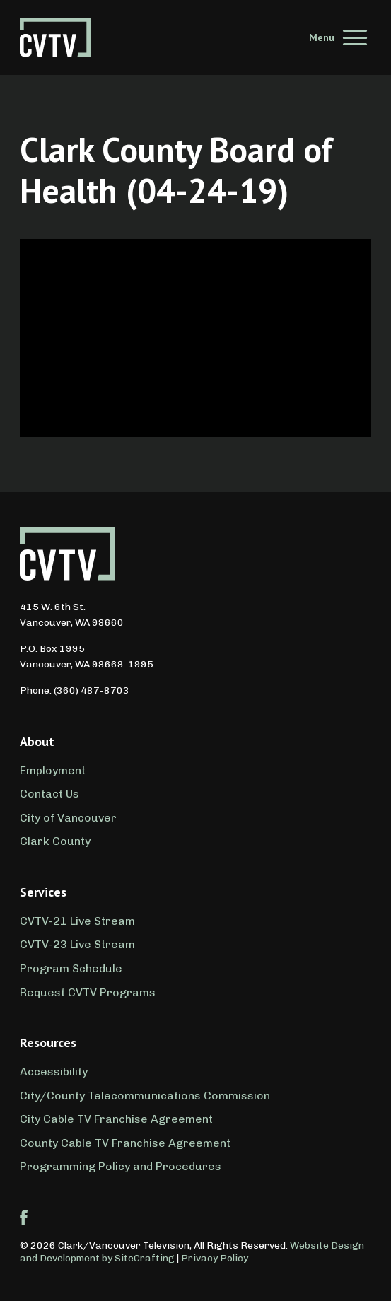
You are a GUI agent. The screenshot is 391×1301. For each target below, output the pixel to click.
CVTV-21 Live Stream (77, 921)
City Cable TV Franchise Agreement (116, 1119)
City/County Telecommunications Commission (145, 1095)
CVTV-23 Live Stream (77, 944)
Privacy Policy (214, 1258)
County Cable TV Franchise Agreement (125, 1143)
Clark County (55, 841)
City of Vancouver (68, 817)
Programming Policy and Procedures (120, 1166)
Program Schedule (71, 968)
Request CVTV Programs (88, 992)
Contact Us (49, 793)
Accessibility (54, 1071)
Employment (53, 770)
